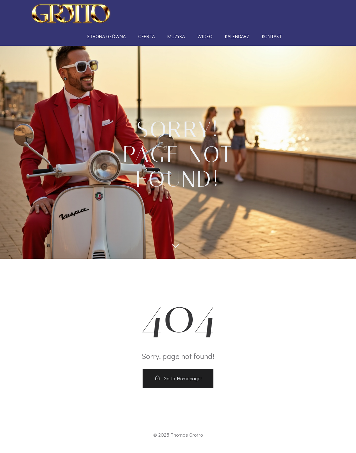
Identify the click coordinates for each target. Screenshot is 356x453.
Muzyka (176, 36)
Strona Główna (106, 36)
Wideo (204, 36)
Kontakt (272, 36)
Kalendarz (237, 36)
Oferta (146, 36)
